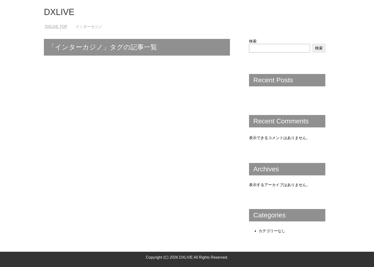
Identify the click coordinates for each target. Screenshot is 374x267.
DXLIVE (59, 12)
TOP (56, 27)
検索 (253, 41)
